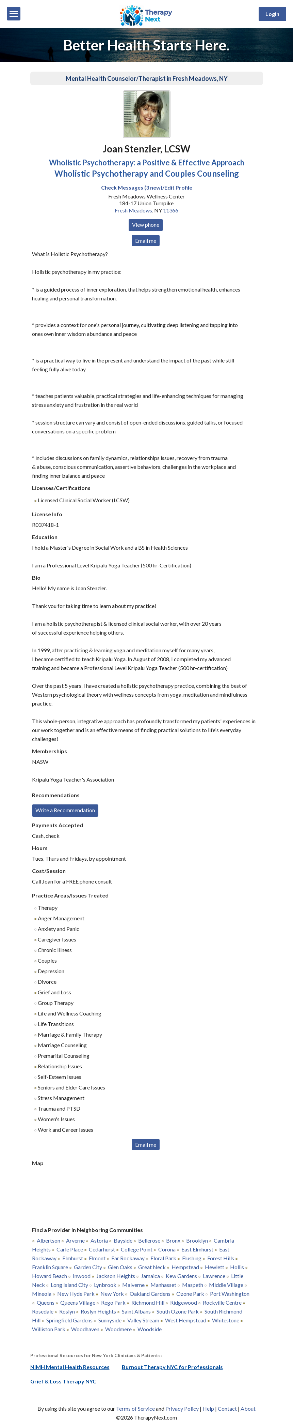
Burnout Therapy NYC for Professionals (172, 1367)
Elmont (97, 1258)
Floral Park (163, 1258)
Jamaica (150, 1276)
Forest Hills (220, 1258)
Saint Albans (136, 1311)
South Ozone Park (178, 1311)
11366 (170, 210)
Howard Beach (49, 1276)
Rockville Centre (222, 1302)
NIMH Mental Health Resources (70, 1367)
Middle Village (226, 1284)
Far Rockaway (128, 1258)
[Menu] (13, 13)
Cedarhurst (102, 1249)
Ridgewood (183, 1302)
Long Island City (69, 1284)
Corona (167, 1249)
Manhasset (163, 1284)
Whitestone (225, 1320)
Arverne (75, 1240)
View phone (145, 224)
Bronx (173, 1240)
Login (272, 14)
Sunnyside (109, 1320)
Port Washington (229, 1293)
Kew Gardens (181, 1276)
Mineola (41, 1293)
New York (112, 1293)
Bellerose (149, 1240)
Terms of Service (135, 1408)
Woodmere (118, 1329)
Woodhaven (85, 1329)
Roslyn (67, 1311)
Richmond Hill (147, 1302)
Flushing (191, 1258)
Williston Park (48, 1329)
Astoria (99, 1240)
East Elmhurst (197, 1249)
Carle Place (69, 1249)
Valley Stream (143, 1320)
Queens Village (77, 1302)
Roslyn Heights (98, 1311)
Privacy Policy (182, 1408)
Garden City (88, 1267)
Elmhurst (72, 1258)
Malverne (133, 1284)
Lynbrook (105, 1284)
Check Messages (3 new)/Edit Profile (146, 187)
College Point (136, 1249)
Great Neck (152, 1267)
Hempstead (185, 1267)
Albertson (48, 1240)
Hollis (237, 1267)
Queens (45, 1302)
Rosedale (42, 1311)
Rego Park (113, 1302)
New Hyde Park (76, 1293)
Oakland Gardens (150, 1293)
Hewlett (214, 1267)
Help (208, 1408)
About (248, 1408)
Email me (145, 240)
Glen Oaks (120, 1267)
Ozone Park (190, 1293)
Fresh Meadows (133, 210)
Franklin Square (50, 1267)
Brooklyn (197, 1240)
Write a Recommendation (65, 810)
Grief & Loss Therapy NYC (63, 1381)
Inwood (82, 1276)
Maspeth (192, 1284)
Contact (227, 1408)
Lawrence (214, 1276)
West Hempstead (185, 1320)
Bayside (123, 1240)
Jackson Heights (115, 1276)
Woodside (149, 1329)
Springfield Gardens (69, 1320)
